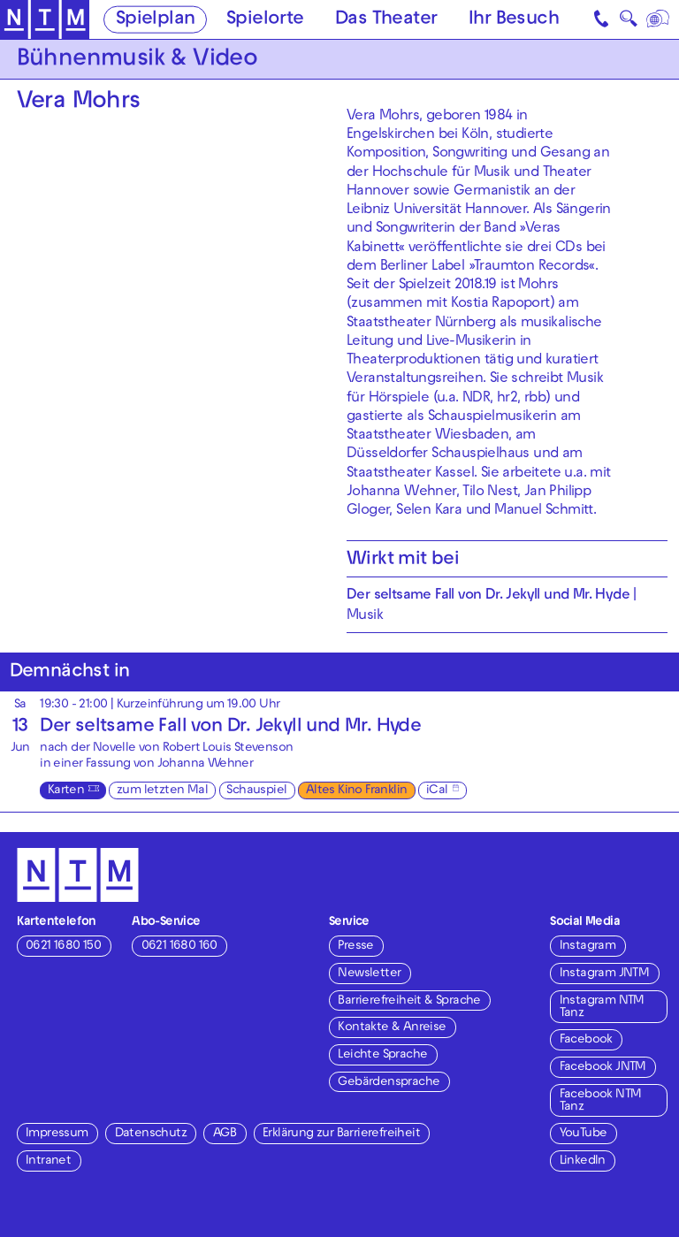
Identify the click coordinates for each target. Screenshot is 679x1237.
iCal (437, 791)
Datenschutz (151, 1134)
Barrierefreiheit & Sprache (409, 1001)
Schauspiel (256, 791)
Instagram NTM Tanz (602, 1007)
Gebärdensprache (388, 1082)
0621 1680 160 (179, 946)
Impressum (57, 1134)
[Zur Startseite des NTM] (44, 20)
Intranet (48, 1161)
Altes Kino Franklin (357, 791)
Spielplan (155, 20)
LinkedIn (583, 1161)
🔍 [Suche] (628, 22)
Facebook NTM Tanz (601, 1101)
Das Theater (386, 20)
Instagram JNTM (605, 974)
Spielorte (265, 20)
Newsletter (369, 974)
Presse (355, 946)
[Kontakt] (603, 19)
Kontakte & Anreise (392, 1028)
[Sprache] (659, 19)
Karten (66, 791)
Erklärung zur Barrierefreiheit (341, 1134)
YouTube (583, 1134)
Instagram (588, 946)
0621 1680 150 (63, 946)
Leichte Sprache (382, 1055)
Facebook (586, 1040)
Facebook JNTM (603, 1067)
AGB (224, 1134)
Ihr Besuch (514, 20)
